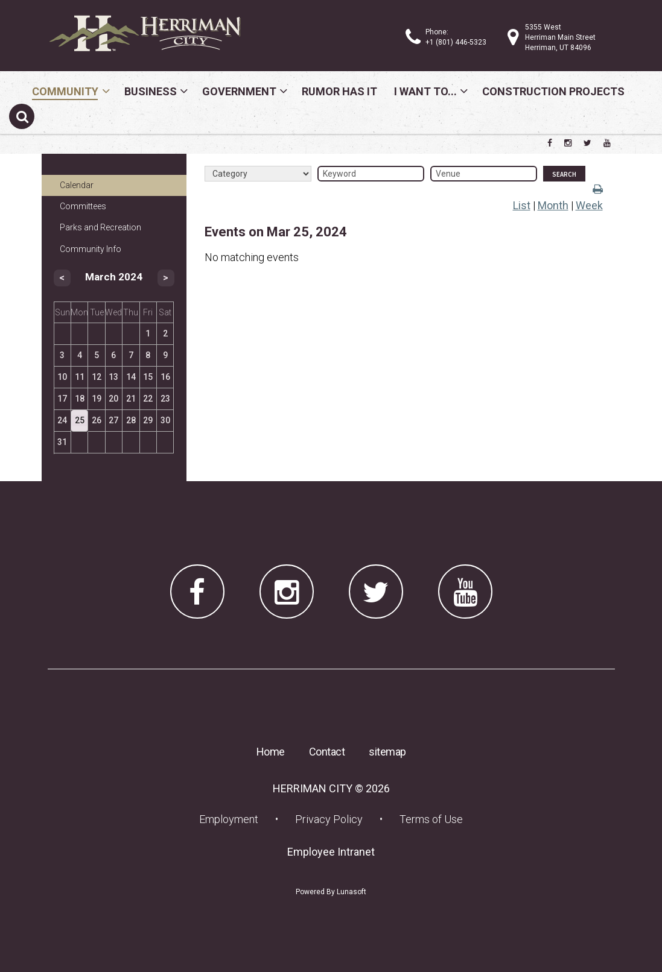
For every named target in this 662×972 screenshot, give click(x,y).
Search (564, 174)
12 (96, 377)
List (521, 205)
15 (148, 377)
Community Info (90, 249)
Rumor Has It (339, 91)
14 (131, 377)
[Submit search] (21, 116)
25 (79, 420)
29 (148, 420)
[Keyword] (370, 173)
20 (113, 398)
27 (113, 420)
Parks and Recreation (100, 227)
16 (165, 377)
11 (79, 377)
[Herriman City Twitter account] (587, 143)
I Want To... (425, 91)
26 (96, 420)
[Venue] (483, 173)
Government (239, 91)
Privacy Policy (329, 819)
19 (96, 398)
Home (270, 751)
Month (553, 205)
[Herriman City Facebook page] (549, 143)
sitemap (387, 751)
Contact (327, 751)
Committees (83, 206)
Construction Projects (553, 91)
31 (62, 442)
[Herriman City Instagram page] (567, 143)
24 (62, 420)
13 (113, 377)
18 (79, 398)
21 (131, 398)
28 (131, 420)
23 (165, 398)
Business (150, 91)
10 (62, 377)
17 (62, 398)
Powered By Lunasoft (331, 892)
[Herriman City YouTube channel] (607, 143)
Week (589, 205)
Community (65, 91)
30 (165, 420)
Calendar (77, 185)
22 (148, 398)
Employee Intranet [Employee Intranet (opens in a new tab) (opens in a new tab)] (334, 851)
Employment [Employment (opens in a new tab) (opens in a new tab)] (232, 818)
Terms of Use (431, 819)
